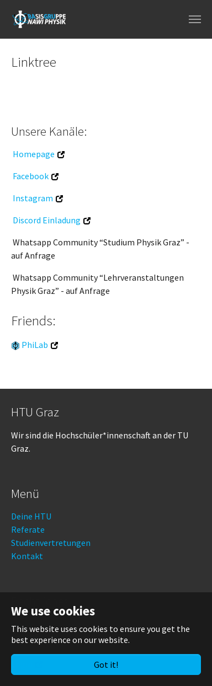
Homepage (34, 153)
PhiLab (35, 344)
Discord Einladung (47, 220)
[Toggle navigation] (195, 19)
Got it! (106, 664)
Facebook (31, 175)
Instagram (33, 197)
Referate (28, 529)
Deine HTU (31, 516)
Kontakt (27, 555)
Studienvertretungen (51, 542)
